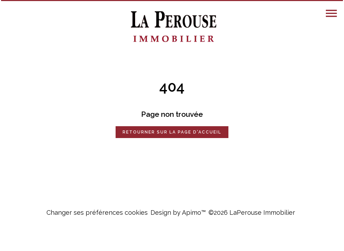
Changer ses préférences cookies (97, 212)
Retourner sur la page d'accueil (172, 132)
